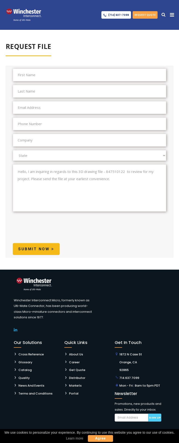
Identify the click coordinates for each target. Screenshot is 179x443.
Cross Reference (31, 354)
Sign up (155, 417)
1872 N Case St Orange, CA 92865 (130, 362)
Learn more (74, 438)
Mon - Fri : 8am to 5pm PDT (139, 385)
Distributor (77, 378)
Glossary (25, 362)
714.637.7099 (129, 378)
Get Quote (77, 370)
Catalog (25, 370)
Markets (75, 385)
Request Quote (145, 15)
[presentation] (48, 232)
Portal (74, 393)
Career (74, 362)
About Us (76, 354)
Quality (24, 378)
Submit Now (36, 249)
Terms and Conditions (35, 393)
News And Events (31, 385)
